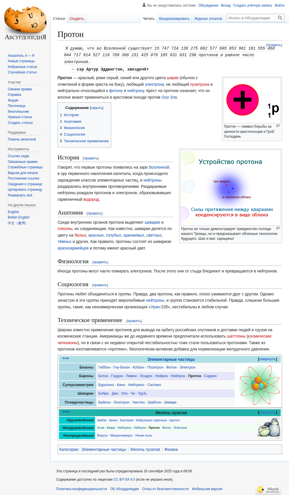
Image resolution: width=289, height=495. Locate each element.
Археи (113, 419)
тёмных (65, 240)
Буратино (106, 384)
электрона (154, 83)
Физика (171, 448)
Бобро (103, 392)
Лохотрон (121, 401)
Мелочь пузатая (145, 448)
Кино (121, 384)
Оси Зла (169, 96)
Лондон (146, 375)
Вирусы (102, 434)
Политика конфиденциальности (81, 488)
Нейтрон (178, 375)
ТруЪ (142, 392)
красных (96, 234)
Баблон (104, 401)
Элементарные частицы (171, 358)
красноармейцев (73, 247)
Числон (138, 401)
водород (91, 198)
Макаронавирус (121, 434)
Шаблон (154, 401)
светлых (154, 234)
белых (80, 234)
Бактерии (126, 419)
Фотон (171, 366)
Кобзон (138, 366)
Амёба (101, 419)
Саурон (210, 375)
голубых (113, 234)
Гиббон (104, 366)
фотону (116, 89)
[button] (20, 195)
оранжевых (133, 234)
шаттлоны (236, 335)
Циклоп (174, 419)
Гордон (117, 375)
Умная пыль (143, 434)
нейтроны (152, 179)
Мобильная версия (207, 488)
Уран (155, 305)
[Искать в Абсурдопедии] (255, 18)
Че (133, 392)
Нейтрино (136, 384)
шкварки (152, 221)
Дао (115, 392)
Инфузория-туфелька (151, 419)
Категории (68, 448)
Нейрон (161, 375)
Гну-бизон (121, 366)
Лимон (131, 375)
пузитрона (199, 83)
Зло (124, 392)
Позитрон (155, 366)
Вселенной (159, 166)
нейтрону (135, 89)
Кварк (111, 426)
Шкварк (170, 401)
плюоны (65, 227)
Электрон (187, 366)
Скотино (154, 384)
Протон (194, 375)
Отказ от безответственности (165, 488)
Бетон (103, 375)
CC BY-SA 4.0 (124, 478)
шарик (172, 76)
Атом (100, 426)
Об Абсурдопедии (124, 488)
